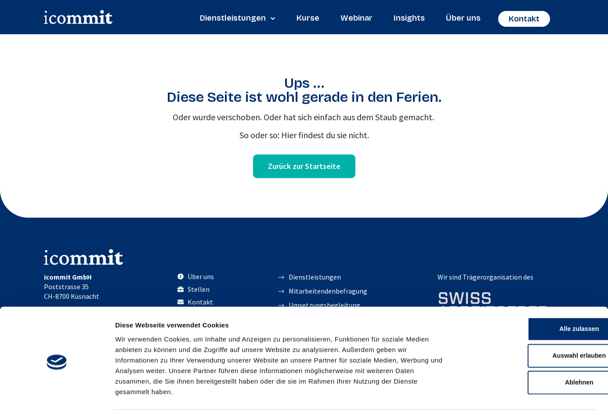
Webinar (356, 18)
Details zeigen (467, 398)
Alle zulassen (534, 301)
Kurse (308, 18)
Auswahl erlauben (535, 329)
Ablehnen (535, 357)
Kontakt (524, 19)
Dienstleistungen (237, 18)
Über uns (463, 18)
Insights (409, 18)
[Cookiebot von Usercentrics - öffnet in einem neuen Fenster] (56, 398)
